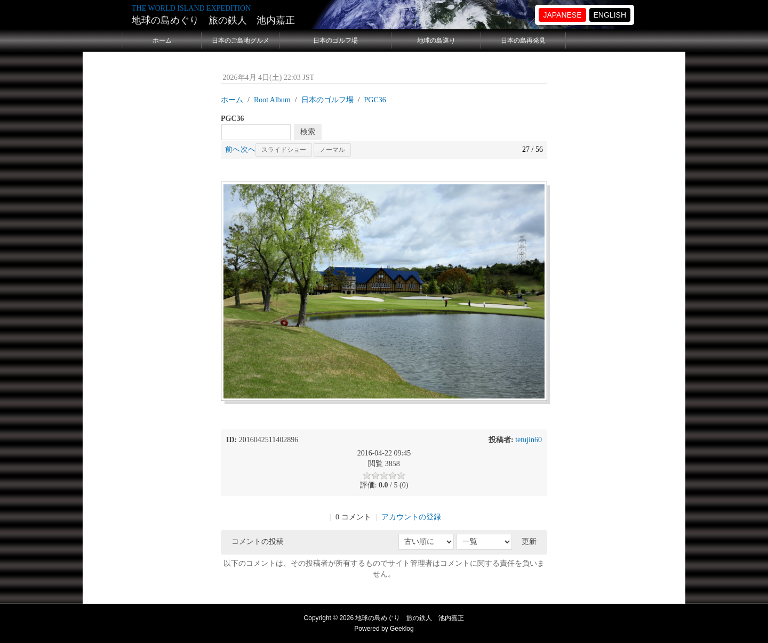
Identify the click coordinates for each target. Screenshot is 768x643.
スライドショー (283, 149)
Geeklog (402, 628)
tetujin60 (528, 440)
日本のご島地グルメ (240, 40)
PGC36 (375, 100)
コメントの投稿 (257, 542)
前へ (232, 149)
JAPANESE (562, 15)
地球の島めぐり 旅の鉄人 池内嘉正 (213, 20)
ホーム (162, 40)
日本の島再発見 (523, 40)
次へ (248, 149)
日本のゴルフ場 (335, 40)
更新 (529, 542)
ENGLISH (610, 15)
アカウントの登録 (411, 517)
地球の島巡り (436, 40)
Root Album (272, 100)
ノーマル (332, 149)
